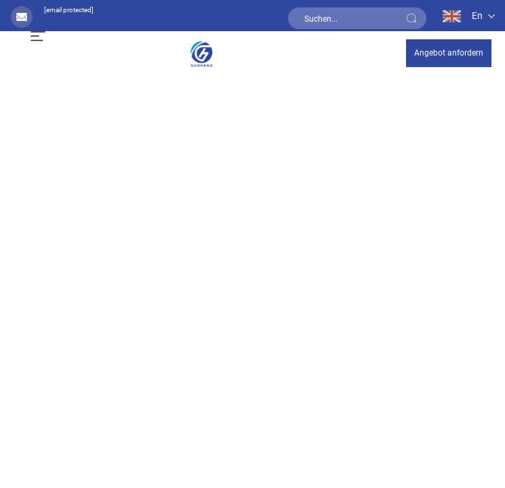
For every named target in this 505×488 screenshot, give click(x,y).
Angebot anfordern (448, 53)
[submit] (411, 18)
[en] (460, 15)
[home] (202, 52)
